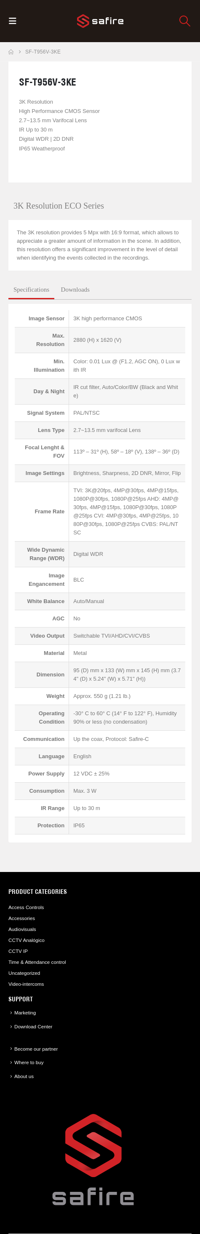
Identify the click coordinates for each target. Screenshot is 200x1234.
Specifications (31, 289)
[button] (15, 21)
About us (24, 1076)
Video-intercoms (26, 984)
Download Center (33, 1026)
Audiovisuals (22, 929)
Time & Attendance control (37, 962)
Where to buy (29, 1062)
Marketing (25, 1012)
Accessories (21, 918)
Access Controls (26, 907)
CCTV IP (18, 951)
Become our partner (36, 1049)
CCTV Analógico (26, 940)
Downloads (75, 289)
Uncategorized (24, 973)
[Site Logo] (100, 21)
